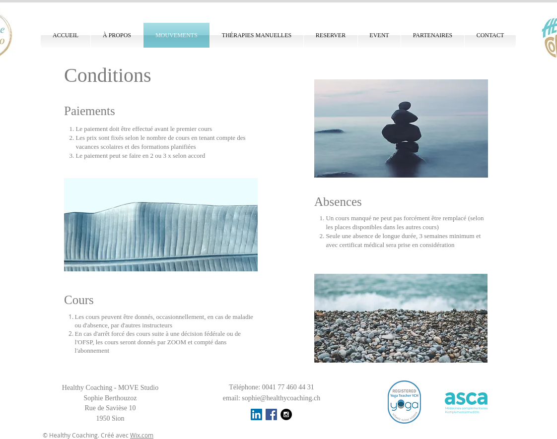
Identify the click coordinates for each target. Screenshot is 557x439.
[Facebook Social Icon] (271, 414)
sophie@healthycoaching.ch (281, 398)
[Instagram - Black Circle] (286, 414)
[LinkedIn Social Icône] (256, 414)
